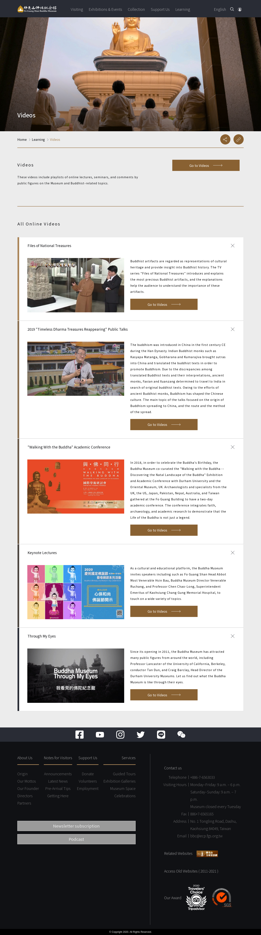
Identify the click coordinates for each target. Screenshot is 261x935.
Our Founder (28, 788)
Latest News (58, 781)
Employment (87, 788)
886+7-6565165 (201, 813)
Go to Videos (205, 165)
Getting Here (58, 795)
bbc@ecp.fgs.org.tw (206, 835)
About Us (24, 757)
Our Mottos (26, 781)
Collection (136, 9)
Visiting (77, 9)
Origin (22, 773)
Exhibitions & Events (105, 9)
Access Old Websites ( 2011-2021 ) (191, 871)
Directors (25, 795)
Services (129, 757)
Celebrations (125, 795)
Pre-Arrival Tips (58, 788)
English (220, 9)
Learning (182, 9)
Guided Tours (124, 773)
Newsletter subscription (76, 826)
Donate (88, 773)
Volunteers (88, 781)
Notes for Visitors (58, 757)
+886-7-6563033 (202, 777)
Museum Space (123, 788)
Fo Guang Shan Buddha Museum (36, 9)
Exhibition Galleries (119, 781)
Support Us (160, 9)
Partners (24, 803)
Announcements (58, 773)
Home (22, 139)
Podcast (76, 839)
